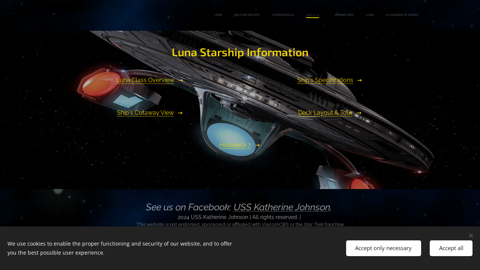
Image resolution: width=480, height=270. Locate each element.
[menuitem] (329, 15)
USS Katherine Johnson (282, 207)
